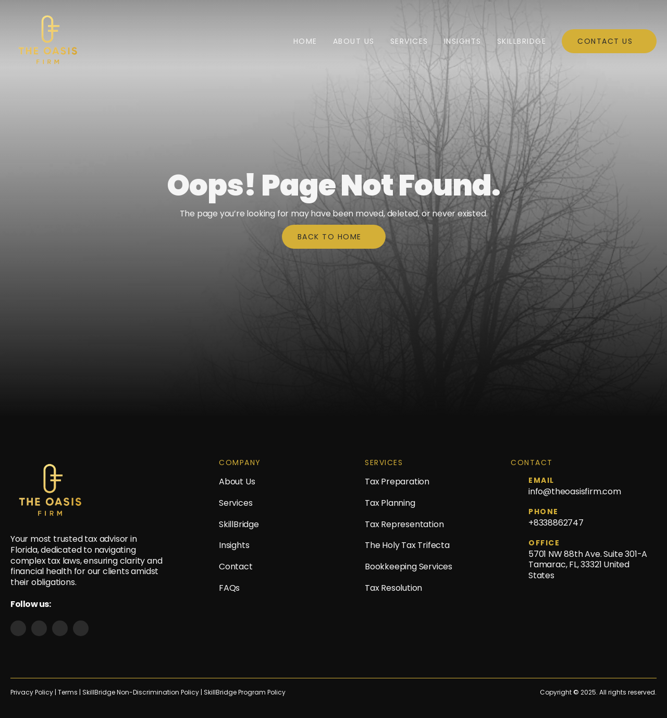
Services (409, 41)
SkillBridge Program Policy (245, 692)
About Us (354, 41)
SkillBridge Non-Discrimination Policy (140, 692)
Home (305, 41)
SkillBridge (522, 41)
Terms (68, 692)
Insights (462, 41)
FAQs (229, 588)
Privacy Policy (31, 692)
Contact (236, 567)
